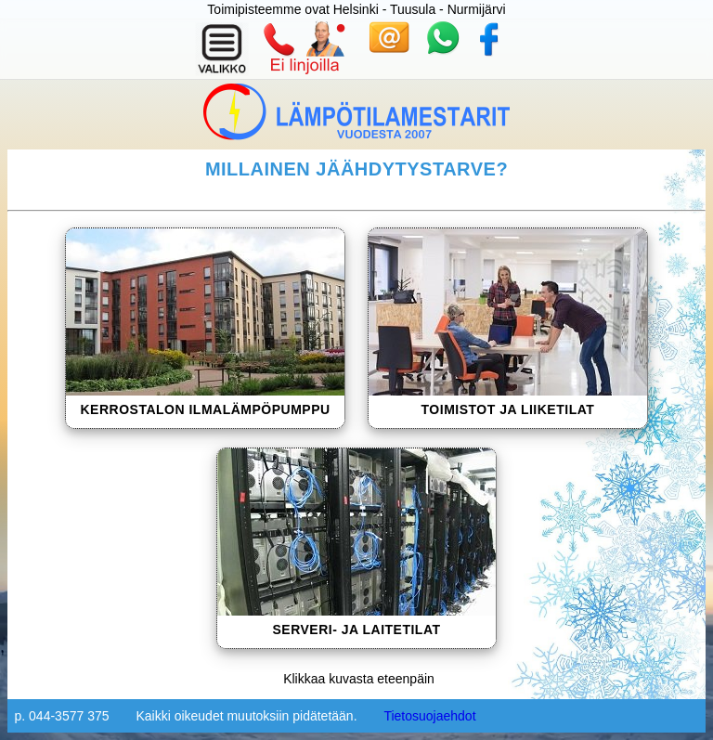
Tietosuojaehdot (429, 715)
